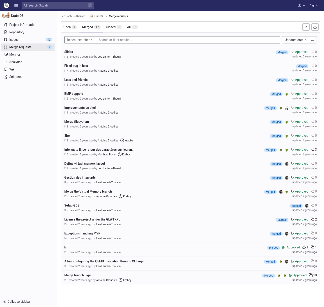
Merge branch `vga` (78, 275)
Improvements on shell (81, 107)
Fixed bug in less (76, 66)
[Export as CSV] (315, 27)
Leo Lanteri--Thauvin (73, 16)
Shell (68, 135)
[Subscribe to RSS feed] (306, 27)
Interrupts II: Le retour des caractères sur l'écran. (99, 149)
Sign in (314, 5)
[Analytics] (29, 62)
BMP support (74, 94)
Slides (69, 52)
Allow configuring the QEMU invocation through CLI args (104, 261)
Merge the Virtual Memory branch (88, 191)
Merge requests (118, 16)
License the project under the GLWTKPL (93, 219)
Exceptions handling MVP (83, 233)
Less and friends (76, 80)
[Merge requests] (29, 47)
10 (313, 275)
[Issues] (29, 39)
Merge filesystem (77, 121)
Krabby (127, 140)
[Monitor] (29, 54)
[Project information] (29, 24)
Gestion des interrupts (80, 177)
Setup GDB (72, 205)
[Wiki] (29, 69)
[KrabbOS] (29, 15)
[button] (16, 5)
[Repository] (29, 32)
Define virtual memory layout (85, 163)
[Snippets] (29, 76)
